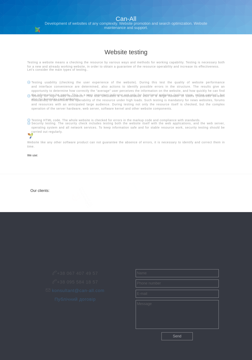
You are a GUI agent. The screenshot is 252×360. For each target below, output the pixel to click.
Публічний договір (75, 298)
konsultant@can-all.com (78, 290)
